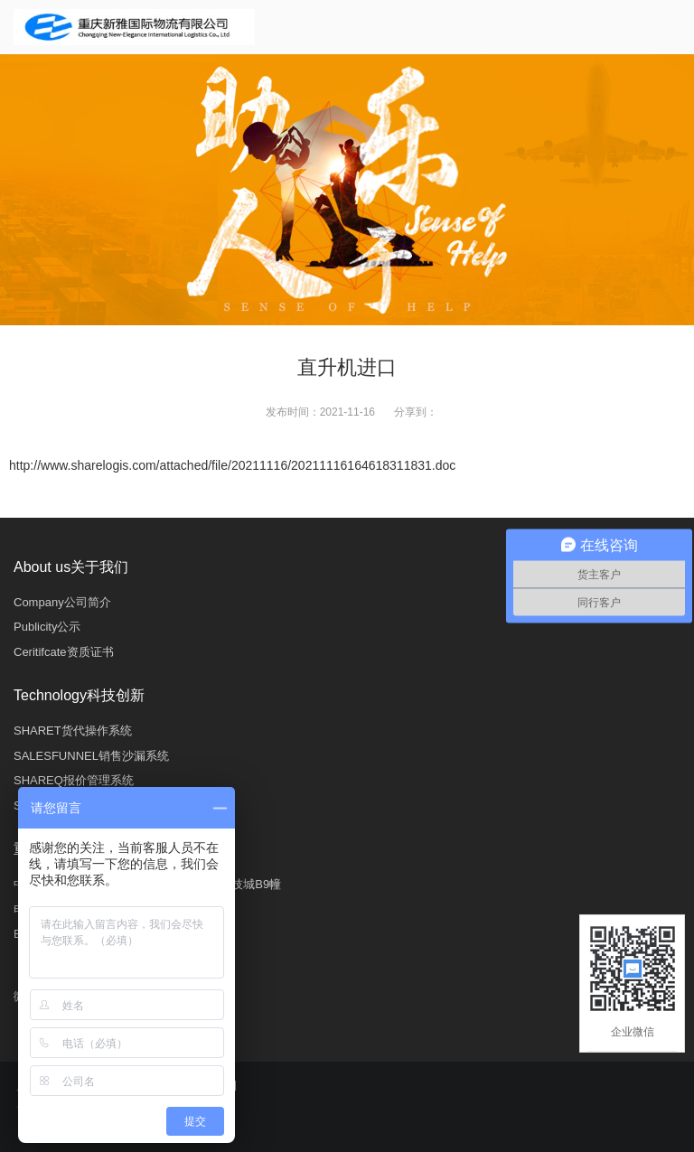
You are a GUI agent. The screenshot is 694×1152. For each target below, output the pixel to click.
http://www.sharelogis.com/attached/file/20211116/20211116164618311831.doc (232, 465)
